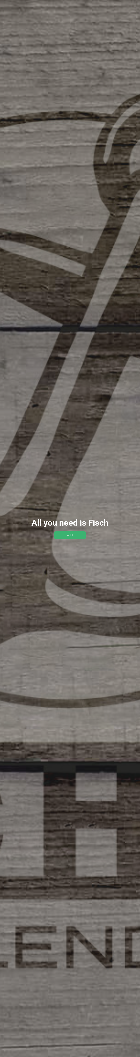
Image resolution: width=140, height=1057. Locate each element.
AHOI (70, 535)
